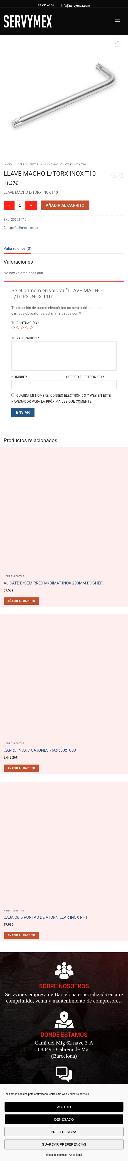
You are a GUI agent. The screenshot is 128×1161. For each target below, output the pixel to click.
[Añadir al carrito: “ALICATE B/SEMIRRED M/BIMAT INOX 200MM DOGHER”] (21, 600)
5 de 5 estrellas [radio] (31, 327)
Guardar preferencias (64, 1144)
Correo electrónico (85, 377)
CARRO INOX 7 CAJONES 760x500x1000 (40, 750)
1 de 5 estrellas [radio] (13, 327)
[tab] (17, 248)
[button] (117, 42)
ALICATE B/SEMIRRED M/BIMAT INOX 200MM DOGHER (53, 583)
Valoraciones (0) (17, 248)
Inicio (8, 164)
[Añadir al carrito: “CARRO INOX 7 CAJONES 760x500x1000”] (21, 768)
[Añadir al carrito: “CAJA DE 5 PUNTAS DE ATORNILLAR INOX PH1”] (21, 935)
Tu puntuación (25, 322)
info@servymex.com (75, 5)
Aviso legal (75, 1154)
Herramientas (27, 164)
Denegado (64, 1119)
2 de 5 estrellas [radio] (18, 327)
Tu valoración (25, 338)
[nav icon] (117, 21)
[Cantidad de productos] (20, 205)
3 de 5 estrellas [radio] (22, 327)
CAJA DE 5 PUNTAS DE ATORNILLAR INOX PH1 (46, 917)
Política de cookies (55, 1154)
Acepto (64, 1107)
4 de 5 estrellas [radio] (27, 327)
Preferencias (64, 1132)
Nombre (19, 377)
